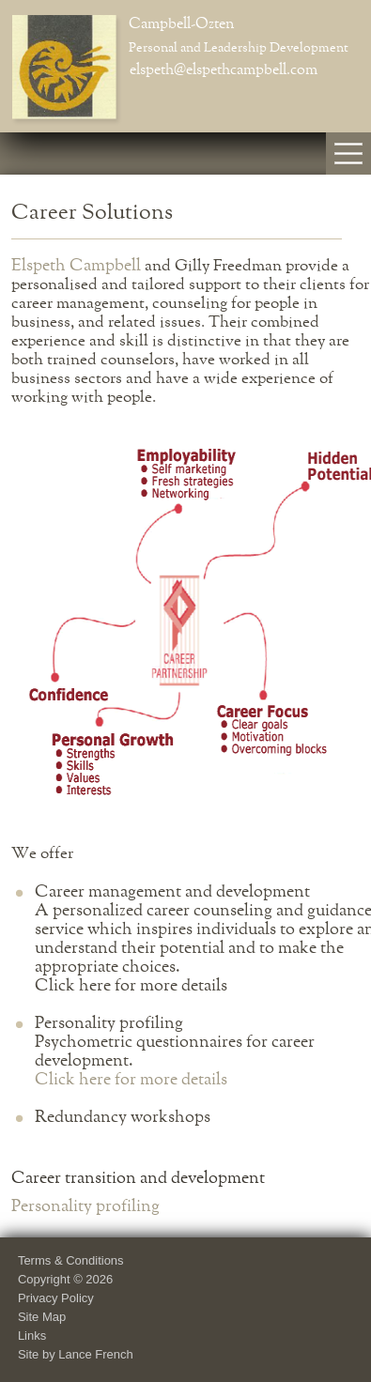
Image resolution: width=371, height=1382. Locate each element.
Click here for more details (131, 1079)
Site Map (42, 1317)
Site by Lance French (75, 1354)
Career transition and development (138, 1178)
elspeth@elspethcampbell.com (223, 70)
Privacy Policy (56, 1298)
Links (32, 1335)
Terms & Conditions (71, 1260)
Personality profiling (85, 1206)
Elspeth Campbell (76, 265)
